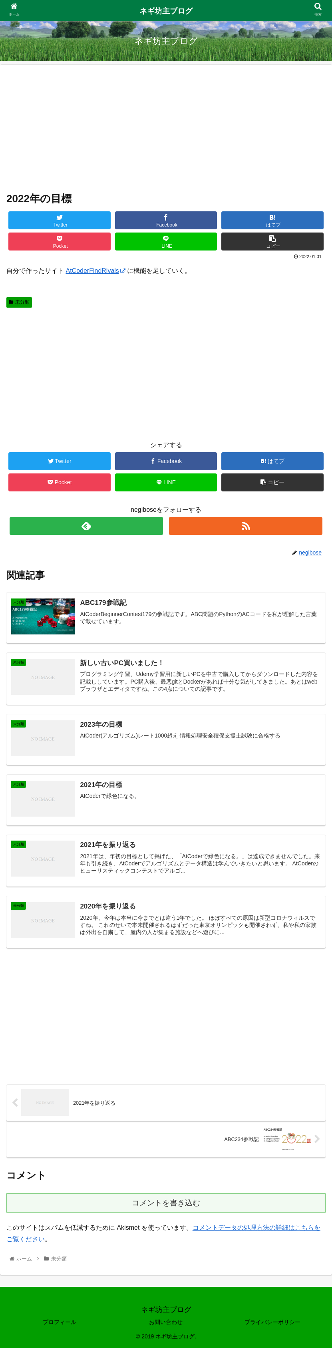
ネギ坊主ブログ (166, 11)
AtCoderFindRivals (95, 270)
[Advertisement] (166, 127)
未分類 (19, 302)
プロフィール (59, 1322)
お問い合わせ (166, 1322)
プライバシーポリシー (272, 1322)
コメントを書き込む (166, 1203)
